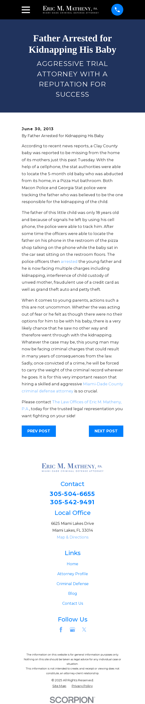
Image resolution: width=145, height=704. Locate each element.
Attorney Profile (72, 574)
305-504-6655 (72, 494)
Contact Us (72, 604)
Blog (72, 594)
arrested (69, 261)
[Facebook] (60, 630)
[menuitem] (59, 686)
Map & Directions (72, 537)
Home (72, 564)
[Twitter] (84, 630)
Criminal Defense (73, 584)
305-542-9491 (72, 502)
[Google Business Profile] (72, 630)
